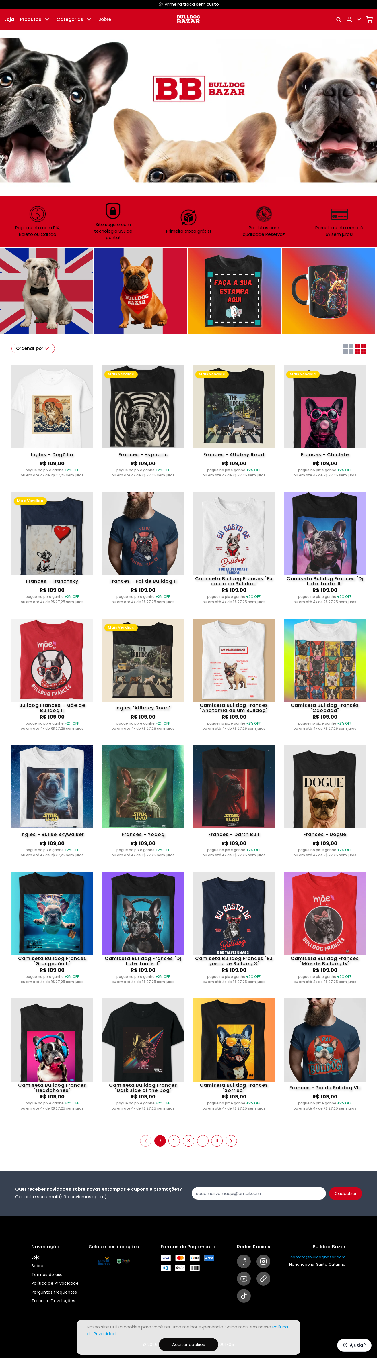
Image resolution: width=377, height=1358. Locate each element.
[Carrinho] (369, 19)
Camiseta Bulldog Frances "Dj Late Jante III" (325, 581)
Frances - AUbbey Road (233, 454)
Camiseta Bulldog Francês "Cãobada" (325, 708)
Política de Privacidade (55, 1283)
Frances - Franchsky (52, 581)
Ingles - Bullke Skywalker (52, 834)
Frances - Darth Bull (233, 834)
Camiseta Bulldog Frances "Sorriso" (234, 1088)
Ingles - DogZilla (52, 454)
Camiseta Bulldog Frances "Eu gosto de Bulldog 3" (234, 961)
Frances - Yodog (143, 834)
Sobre (104, 19)
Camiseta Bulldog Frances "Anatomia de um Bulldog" (234, 708)
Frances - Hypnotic (143, 454)
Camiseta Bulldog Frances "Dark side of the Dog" (143, 1088)
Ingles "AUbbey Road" (143, 707)
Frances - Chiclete (325, 454)
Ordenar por (33, 348)
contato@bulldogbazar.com (317, 1257)
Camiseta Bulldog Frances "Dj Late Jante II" (143, 961)
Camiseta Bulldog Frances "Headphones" (52, 1088)
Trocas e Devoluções (53, 1301)
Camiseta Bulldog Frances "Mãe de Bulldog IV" (325, 961)
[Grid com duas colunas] (348, 349)
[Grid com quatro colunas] (360, 349)
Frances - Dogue (325, 834)
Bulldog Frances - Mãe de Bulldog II (52, 708)
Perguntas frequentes (54, 1292)
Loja (9, 19)
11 (216, 1140)
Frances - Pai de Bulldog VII (324, 1087)
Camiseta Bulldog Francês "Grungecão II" (52, 961)
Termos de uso (47, 1274)
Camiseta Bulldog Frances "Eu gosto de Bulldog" (234, 581)
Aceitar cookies (188, 1344)
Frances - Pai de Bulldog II (143, 581)
